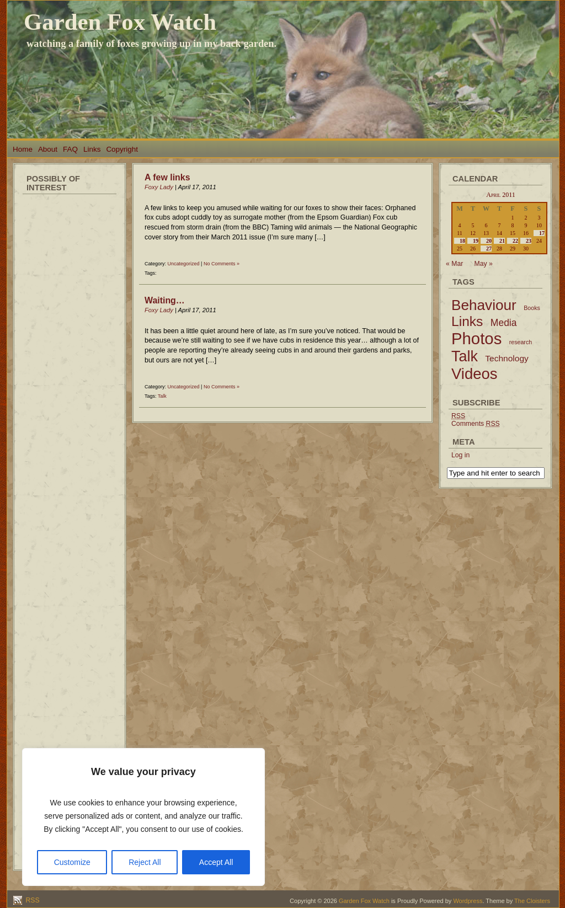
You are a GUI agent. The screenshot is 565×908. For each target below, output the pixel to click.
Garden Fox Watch (120, 22)
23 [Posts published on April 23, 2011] (528, 241)
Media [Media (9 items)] (504, 322)
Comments (475, 424)
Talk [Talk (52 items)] (464, 356)
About (47, 149)
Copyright (122, 149)
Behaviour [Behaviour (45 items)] (483, 305)
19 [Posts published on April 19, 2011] (475, 241)
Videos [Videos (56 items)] (474, 373)
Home (23, 149)
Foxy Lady (159, 187)
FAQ (70, 149)
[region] (143, 817)
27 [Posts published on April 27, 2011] (489, 248)
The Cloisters (532, 901)
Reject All (145, 862)
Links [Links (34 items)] (467, 321)
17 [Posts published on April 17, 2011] (542, 233)
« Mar (454, 264)
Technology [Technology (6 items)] (507, 358)
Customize (72, 862)
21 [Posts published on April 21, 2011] (502, 241)
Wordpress (467, 901)
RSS (32, 900)
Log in (460, 455)
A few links (167, 177)
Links (91, 149)
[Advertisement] (69, 364)
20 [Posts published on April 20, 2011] (489, 241)
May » (484, 264)
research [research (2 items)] (520, 342)
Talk (162, 396)
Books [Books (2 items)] (532, 308)
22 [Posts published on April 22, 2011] (515, 241)
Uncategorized (184, 263)
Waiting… (165, 300)
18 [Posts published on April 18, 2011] (462, 241)
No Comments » (221, 263)
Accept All (216, 862)
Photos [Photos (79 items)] (476, 338)
